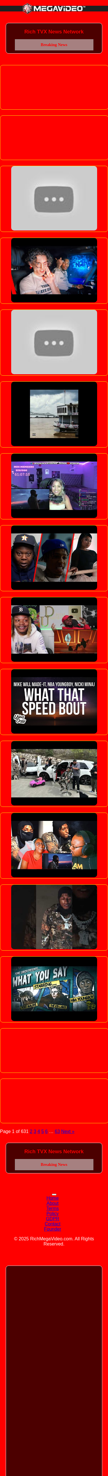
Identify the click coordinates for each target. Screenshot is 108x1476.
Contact (52, 1223)
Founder (52, 1229)
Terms (52, 1208)
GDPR (52, 1218)
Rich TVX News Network (54, 32)
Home (52, 1198)
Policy (52, 1213)
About (53, 1203)
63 (57, 1131)
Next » (67, 1131)
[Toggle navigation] (54, 1194)
